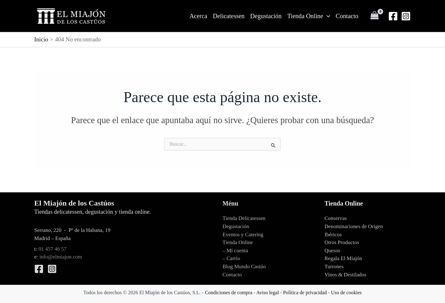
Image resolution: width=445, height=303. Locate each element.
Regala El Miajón (343, 258)
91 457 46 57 (53, 249)
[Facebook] (393, 16)
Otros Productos (341, 242)
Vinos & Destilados (345, 275)
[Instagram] (406, 16)
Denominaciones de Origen (353, 226)
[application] (326, 16)
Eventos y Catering (242, 235)
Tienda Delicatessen (243, 218)
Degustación (265, 16)
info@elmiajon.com (61, 257)
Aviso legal (267, 292)
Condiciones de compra (228, 292)
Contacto (347, 16)
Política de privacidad (305, 292)
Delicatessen (228, 16)
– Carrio (231, 258)
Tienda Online (308, 16)
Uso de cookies (346, 292)
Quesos (332, 250)
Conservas (335, 218)
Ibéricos (333, 235)
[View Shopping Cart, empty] (374, 15)
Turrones (334, 266)
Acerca (198, 16)
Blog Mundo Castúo (244, 266)
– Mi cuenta (235, 250)
